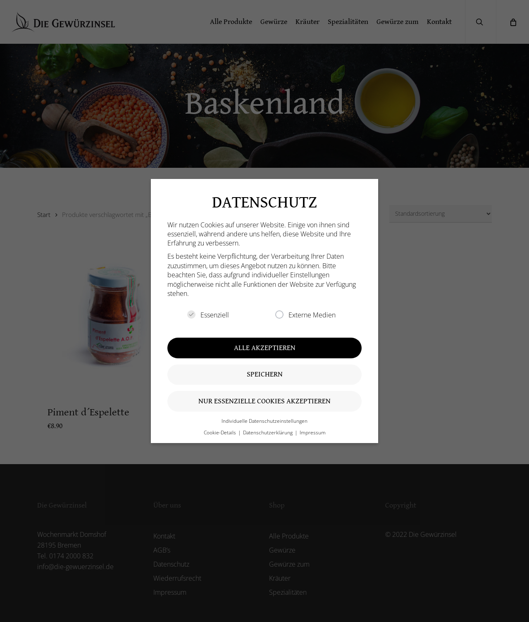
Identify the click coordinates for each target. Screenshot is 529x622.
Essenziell (208, 314)
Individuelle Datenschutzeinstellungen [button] (264, 420)
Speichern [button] (265, 374)
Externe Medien (305, 314)
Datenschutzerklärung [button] (268, 432)
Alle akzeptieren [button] (264, 347)
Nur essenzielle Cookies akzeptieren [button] (264, 401)
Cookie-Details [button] (220, 432)
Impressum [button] (313, 432)
